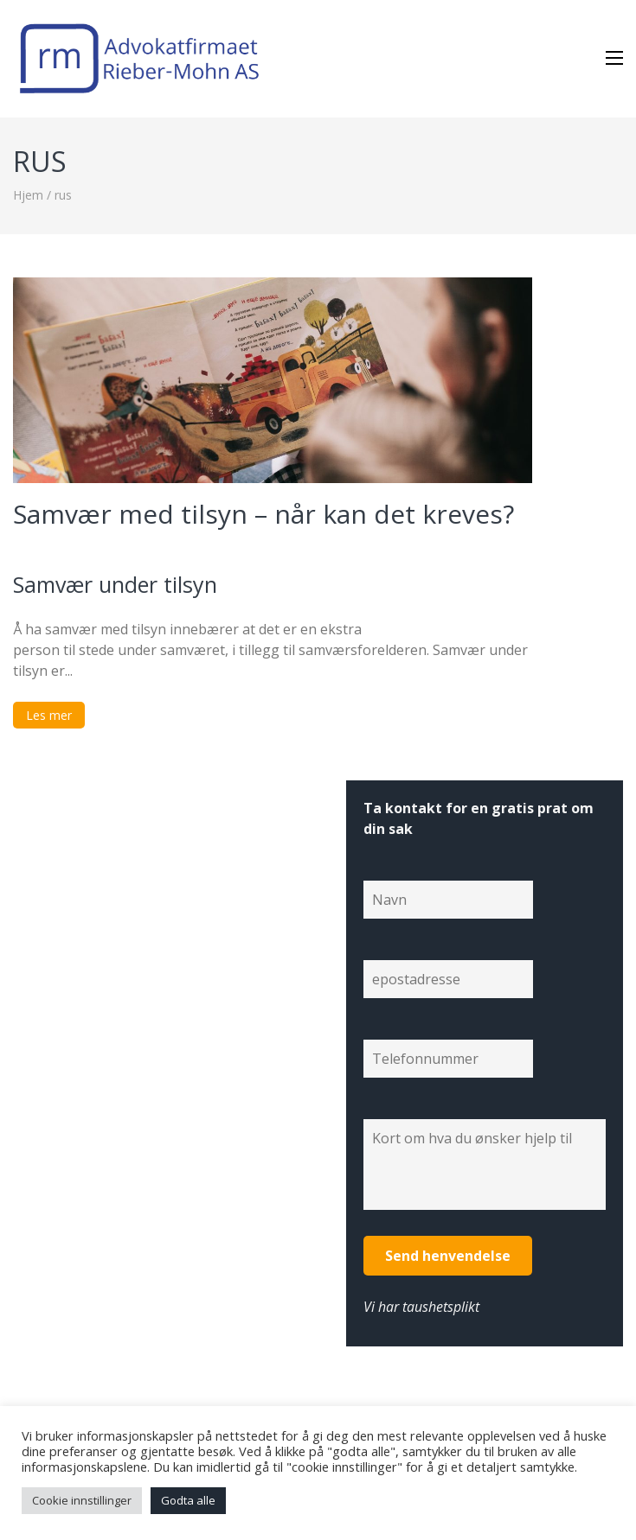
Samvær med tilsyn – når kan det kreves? (263, 513)
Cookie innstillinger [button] (82, 1500)
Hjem (28, 195)
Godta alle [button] (188, 1500)
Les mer (49, 715)
